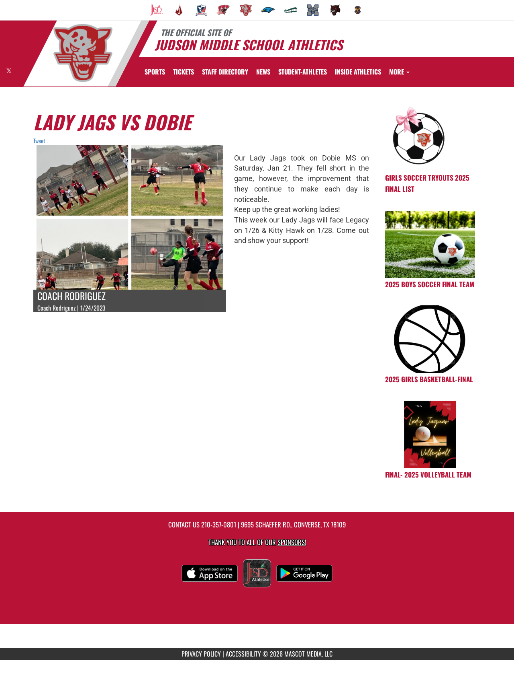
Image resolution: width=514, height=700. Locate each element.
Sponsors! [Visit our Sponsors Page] (291, 542)
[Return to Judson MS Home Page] (82, 52)
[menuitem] (156, 10)
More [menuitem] (399, 71)
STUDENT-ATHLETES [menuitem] (302, 71)
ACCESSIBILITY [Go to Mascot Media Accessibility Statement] (243, 654)
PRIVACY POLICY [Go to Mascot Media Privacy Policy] (201, 654)
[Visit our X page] (9, 70)
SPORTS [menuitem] (155, 71)
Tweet (39, 140)
